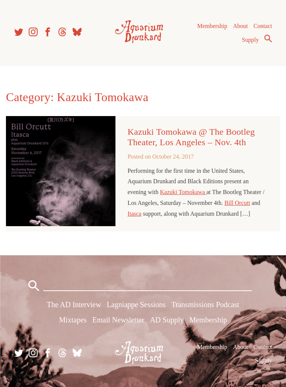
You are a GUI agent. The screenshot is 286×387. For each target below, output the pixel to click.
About (240, 26)
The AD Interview (74, 304)
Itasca (134, 213)
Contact (263, 26)
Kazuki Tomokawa (183, 192)
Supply (250, 40)
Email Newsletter (118, 320)
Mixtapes (72, 320)
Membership (212, 26)
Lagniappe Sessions (136, 304)
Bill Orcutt (237, 203)
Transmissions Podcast (205, 304)
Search (268, 38)
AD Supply (167, 320)
